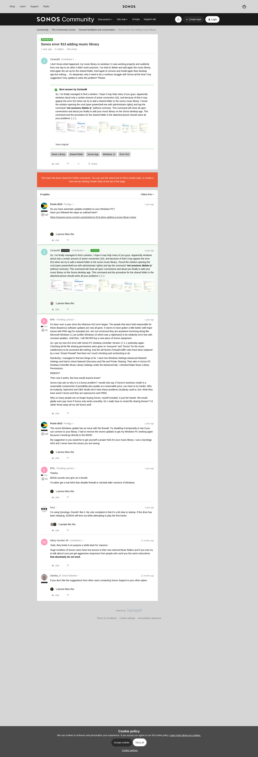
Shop (12, 6)
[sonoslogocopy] (129, 6)
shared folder (76, 154)
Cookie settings (127, 618)
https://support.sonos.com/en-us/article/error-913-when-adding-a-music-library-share (93, 217)
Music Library (58, 154)
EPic (52, 319)
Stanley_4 (55, 575)
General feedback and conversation (97, 29)
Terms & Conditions (107, 618)
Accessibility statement (149, 618)
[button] (193, 19)
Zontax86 (55, 59)
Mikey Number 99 (59, 540)
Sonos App (93, 154)
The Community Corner (64, 29)
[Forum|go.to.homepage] (65, 19)
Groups (136, 19)
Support (34, 6)
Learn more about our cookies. (185, 735)
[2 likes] (63, 524)
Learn (23, 6)
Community (43, 29)
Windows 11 (109, 154)
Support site (150, 19)
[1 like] (62, 234)
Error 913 (124, 154)
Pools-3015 (56, 204)
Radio (46, 6)
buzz (52, 507)
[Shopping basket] (244, 6)
